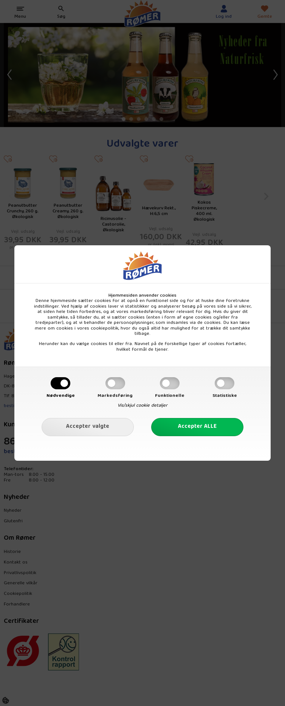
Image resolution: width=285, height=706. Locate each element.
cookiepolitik (104, 328)
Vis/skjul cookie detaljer (142, 405)
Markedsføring (115, 395)
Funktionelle (169, 395)
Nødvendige (60, 395)
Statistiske (224, 395)
